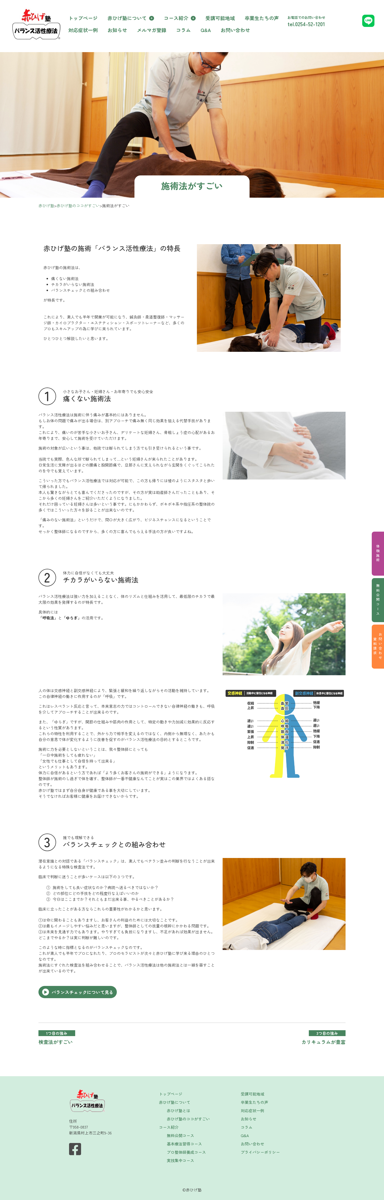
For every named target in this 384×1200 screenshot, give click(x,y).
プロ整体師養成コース (186, 1152)
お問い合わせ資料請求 (377, 646)
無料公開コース (377, 600)
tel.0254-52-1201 (306, 24)
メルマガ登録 (151, 30)
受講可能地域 (220, 18)
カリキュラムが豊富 (323, 1041)
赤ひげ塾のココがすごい (188, 1119)
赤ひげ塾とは (178, 1110)
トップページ (83, 18)
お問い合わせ (235, 30)
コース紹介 (176, 18)
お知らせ (117, 30)
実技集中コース (180, 1160)
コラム (183, 30)
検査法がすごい (55, 1041)
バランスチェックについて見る (82, 992)
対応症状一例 (83, 30)
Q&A (206, 30)
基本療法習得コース (184, 1144)
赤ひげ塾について (127, 18)
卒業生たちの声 (262, 18)
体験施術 (377, 553)
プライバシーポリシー (260, 1152)
